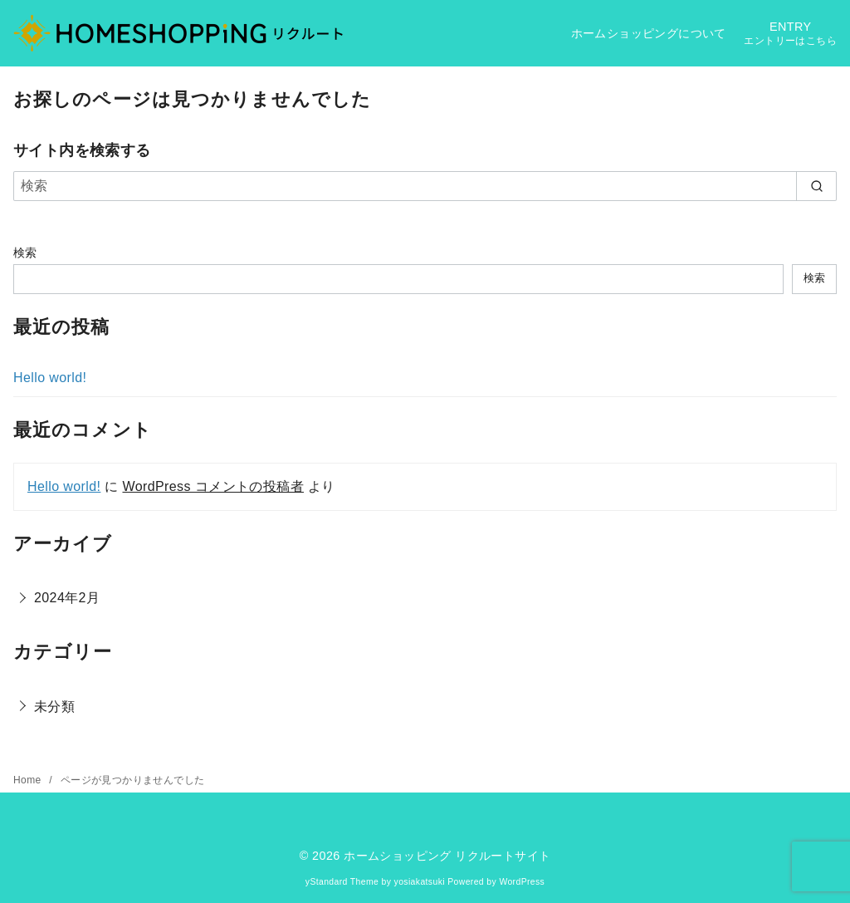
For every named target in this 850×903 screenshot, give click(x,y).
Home (28, 780)
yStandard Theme (342, 881)
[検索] (425, 186)
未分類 (54, 706)
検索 (25, 252)
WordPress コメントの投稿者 (212, 486)
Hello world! (49, 378)
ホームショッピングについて (648, 33)
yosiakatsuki (419, 881)
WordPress (522, 881)
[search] (816, 186)
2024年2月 (67, 598)
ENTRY (790, 33)
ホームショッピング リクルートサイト (447, 855)
